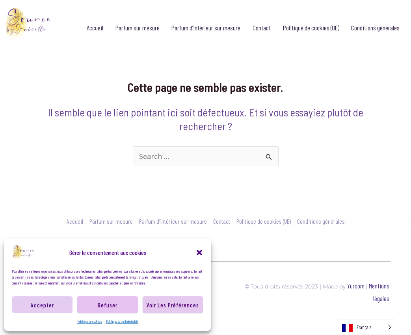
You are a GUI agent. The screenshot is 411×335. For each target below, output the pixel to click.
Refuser (107, 305)
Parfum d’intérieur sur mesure (205, 28)
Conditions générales (375, 28)
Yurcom (356, 286)
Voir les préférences (173, 305)
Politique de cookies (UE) (311, 28)
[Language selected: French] (366, 327)
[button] (199, 252)
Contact (262, 28)
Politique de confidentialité (122, 321)
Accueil (95, 28)
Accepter (42, 305)
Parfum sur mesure (137, 28)
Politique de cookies (89, 321)
